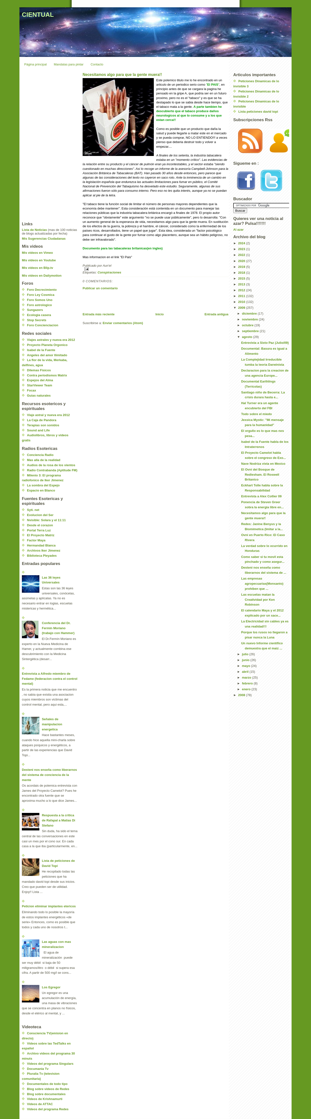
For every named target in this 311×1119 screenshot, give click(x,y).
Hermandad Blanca (41, 545)
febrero (248, 683)
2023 (242, 249)
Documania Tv (38, 1069)
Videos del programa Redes (48, 1109)
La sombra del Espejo (43, 485)
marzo (247, 677)
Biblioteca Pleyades (42, 555)
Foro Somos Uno (39, 300)
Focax (31, 390)
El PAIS (212, 84)
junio (246, 660)
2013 (242, 284)
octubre (248, 325)
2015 (242, 278)
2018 (242, 272)
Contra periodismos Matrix (47, 375)
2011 (242, 296)
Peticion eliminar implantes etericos (49, 906)
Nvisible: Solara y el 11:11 (46, 520)
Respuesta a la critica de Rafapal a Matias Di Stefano (58, 820)
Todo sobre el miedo (256, 414)
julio (245, 654)
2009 (242, 307)
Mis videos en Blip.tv (37, 268)
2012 (242, 290)
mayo (246, 666)
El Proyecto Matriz (40, 535)
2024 (242, 243)
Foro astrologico (39, 305)
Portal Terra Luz (39, 530)
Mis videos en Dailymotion (41, 275)
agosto (247, 337)
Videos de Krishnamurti (44, 1099)
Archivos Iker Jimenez (43, 550)
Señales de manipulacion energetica (52, 724)
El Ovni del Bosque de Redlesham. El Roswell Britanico (260, 475)
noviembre (250, 319)
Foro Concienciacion (42, 325)
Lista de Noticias (34, 230)
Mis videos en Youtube (39, 260)
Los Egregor (51, 987)
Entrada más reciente (99, 314)
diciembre (250, 313)
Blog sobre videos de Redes (48, 1089)
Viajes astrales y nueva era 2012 (51, 340)
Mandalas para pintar (69, 64)
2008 (242, 695)
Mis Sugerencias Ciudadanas (44, 238)
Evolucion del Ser (40, 515)
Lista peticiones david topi (258, 111)
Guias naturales (39, 395)
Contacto (97, 64)
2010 (242, 302)
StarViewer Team (39, 385)
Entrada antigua (216, 314)
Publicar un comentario (100, 288)
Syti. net (33, 510)
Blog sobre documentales (46, 1094)
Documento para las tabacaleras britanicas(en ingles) (123, 248)
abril (246, 671)
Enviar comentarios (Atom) (123, 323)
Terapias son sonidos (43, 425)
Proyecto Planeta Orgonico (47, 345)
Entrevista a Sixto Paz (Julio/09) (265, 343)
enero (246, 689)
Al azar (238, 229)
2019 (242, 267)
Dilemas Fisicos (39, 370)
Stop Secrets (36, 320)
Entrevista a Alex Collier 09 (261, 496)
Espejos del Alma (40, 380)
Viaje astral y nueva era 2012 (48, 415)
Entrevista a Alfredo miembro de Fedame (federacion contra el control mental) (49, 679)
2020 (242, 261)
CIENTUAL (38, 14)
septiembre (251, 331)
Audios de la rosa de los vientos (51, 465)
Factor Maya (36, 540)
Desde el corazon (40, 525)
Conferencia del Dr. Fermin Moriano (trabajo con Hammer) (58, 628)
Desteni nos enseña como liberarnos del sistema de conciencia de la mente (49, 775)
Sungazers (35, 310)
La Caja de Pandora (41, 420)
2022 (242, 255)
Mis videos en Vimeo (37, 253)
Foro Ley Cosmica (40, 295)
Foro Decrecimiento (42, 289)
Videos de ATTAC (40, 1104)
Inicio (160, 314)
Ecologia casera (39, 315)
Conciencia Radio (40, 455)
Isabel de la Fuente (41, 350)
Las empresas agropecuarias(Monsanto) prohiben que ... (262, 584)
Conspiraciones (109, 272)
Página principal (35, 64)
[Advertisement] (139, 301)
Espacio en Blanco (41, 490)
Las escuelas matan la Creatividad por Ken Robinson (258, 600)
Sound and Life (38, 430)
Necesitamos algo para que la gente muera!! (122, 75)
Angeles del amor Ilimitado (47, 355)
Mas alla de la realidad (43, 460)
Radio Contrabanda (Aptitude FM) (52, 470)
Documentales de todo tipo (47, 1084)
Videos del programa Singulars (50, 1063)
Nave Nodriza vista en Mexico (263, 463)
